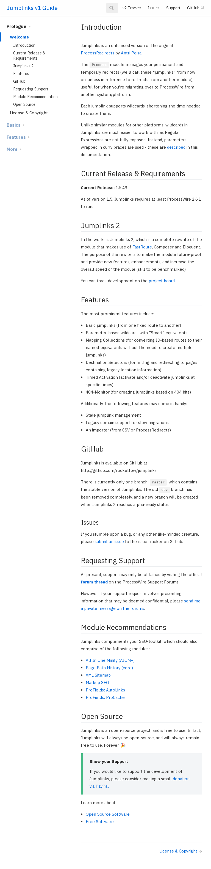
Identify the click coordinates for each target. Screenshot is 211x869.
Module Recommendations (36, 96)
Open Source (24, 104)
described (176, 147)
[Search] (112, 8)
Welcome (19, 37)
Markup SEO (97, 682)
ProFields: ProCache (105, 697)
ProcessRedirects (97, 53)
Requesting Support (30, 89)
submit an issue (109, 541)
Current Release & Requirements (29, 55)
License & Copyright (29, 112)
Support (173, 7)
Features (21, 73)
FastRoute (142, 247)
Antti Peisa (131, 53)
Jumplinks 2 (23, 65)
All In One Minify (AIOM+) (110, 660)
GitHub (195, 7)
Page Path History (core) (109, 667)
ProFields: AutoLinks (105, 690)
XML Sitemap (98, 675)
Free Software (100, 821)
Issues (154, 7)
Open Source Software (108, 814)
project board (162, 280)
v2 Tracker (132, 7)
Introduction (24, 45)
